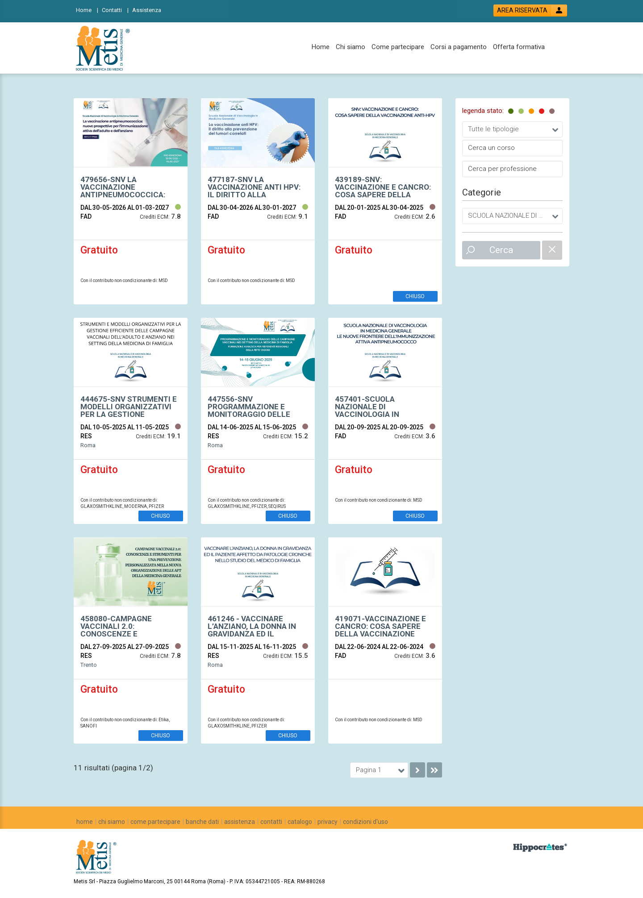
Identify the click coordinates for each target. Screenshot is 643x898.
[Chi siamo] (350, 47)
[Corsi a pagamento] (458, 47)
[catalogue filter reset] (552, 250)
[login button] (530, 10)
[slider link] (540, 847)
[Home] (87, 9)
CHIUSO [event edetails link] (415, 296)
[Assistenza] (149, 9)
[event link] (131, 188)
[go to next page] (417, 769)
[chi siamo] (111, 821)
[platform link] (104, 48)
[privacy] (327, 821)
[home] (84, 821)
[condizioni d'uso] (365, 821)
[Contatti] (115, 9)
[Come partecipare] (398, 47)
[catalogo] (300, 821)
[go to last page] (434, 769)
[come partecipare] (155, 821)
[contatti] (271, 821)
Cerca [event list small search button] (501, 250)
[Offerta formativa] (519, 47)
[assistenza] (239, 821)
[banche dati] (202, 821)
